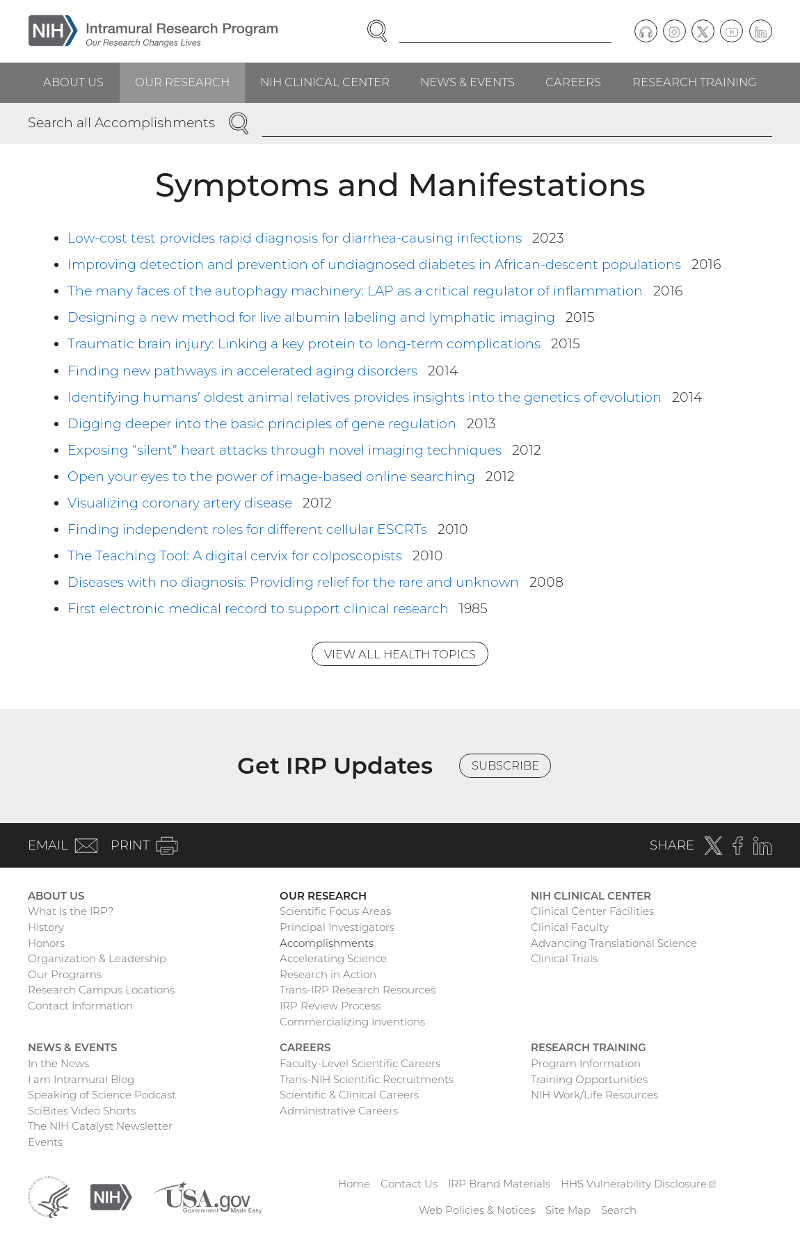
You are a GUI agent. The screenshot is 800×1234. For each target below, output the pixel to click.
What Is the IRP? (70, 911)
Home (354, 1183)
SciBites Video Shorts (82, 1110)
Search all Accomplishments (121, 123)
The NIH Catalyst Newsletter (100, 1125)
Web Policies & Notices (477, 1210)
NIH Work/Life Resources (594, 1094)
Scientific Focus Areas (335, 911)
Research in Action (328, 974)
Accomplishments (327, 943)
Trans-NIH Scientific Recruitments (367, 1079)
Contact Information (80, 1005)
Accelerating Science (333, 958)
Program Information (586, 1063)
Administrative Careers (339, 1110)
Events (45, 1141)
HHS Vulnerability (639, 1183)
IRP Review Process (330, 1005)
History (46, 927)
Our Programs (65, 974)
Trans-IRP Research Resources (357, 989)
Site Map (568, 1210)
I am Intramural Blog (81, 1079)
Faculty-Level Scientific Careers (360, 1063)
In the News (58, 1063)
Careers (573, 82)
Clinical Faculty (570, 927)
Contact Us (409, 1183)
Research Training (694, 82)
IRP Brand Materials (499, 1183)
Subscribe (505, 765)
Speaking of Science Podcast (102, 1094)
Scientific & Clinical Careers (349, 1094)
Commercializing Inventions (352, 1021)
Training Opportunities (589, 1079)
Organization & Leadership (97, 958)
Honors (46, 943)
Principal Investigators (337, 927)
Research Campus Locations (101, 989)
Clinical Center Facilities (592, 911)
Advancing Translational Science (614, 943)
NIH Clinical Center (325, 82)
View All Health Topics (400, 654)
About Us (73, 82)
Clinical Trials (564, 958)
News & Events (467, 82)
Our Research (182, 82)
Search (619, 1210)
